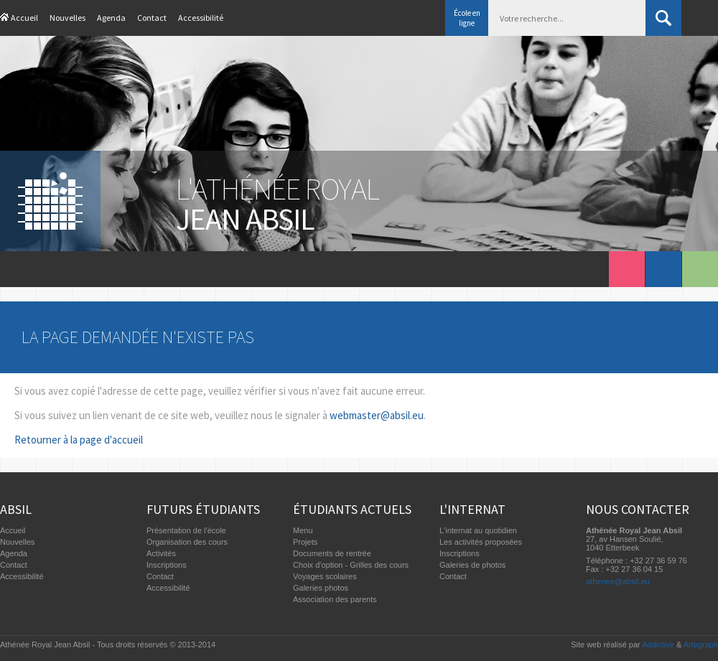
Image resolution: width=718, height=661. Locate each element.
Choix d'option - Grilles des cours (351, 565)
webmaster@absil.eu (377, 415)
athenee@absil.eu (618, 581)
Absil (16, 509)
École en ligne (467, 18)
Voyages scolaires (325, 576)
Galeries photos (320, 587)
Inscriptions (166, 565)
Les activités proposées (480, 542)
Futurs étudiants (203, 509)
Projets (305, 542)
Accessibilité (200, 17)
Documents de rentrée (332, 553)
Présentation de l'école (186, 530)
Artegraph (701, 644)
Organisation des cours (187, 542)
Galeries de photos (472, 565)
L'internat (472, 509)
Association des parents (335, 599)
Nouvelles (67, 17)
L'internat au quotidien (478, 530)
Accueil (24, 17)
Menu (303, 530)
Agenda (111, 17)
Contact (152, 17)
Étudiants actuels (352, 509)
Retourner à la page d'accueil (78, 439)
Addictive (658, 644)
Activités (161, 553)
